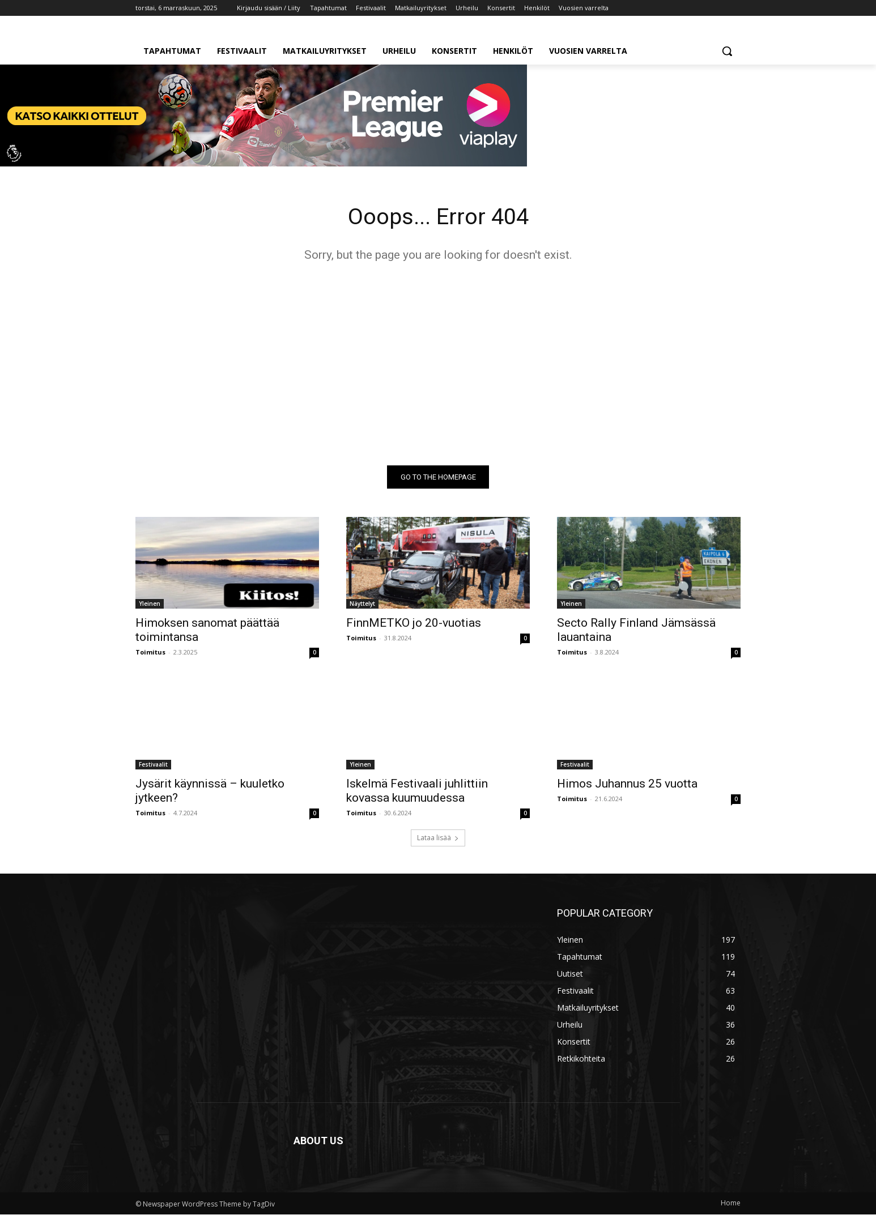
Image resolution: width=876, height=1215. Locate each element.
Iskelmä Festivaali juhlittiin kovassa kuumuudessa (417, 791)
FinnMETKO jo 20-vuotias (413, 623)
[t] (263, 163)
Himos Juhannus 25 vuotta (627, 784)
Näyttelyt (362, 604)
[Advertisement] (438, 364)
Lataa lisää (438, 838)
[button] (727, 51)
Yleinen (149, 604)
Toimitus (150, 652)
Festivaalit (153, 765)
